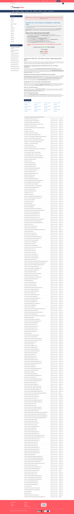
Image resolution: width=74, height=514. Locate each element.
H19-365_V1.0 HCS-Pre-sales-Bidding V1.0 (30, 241)
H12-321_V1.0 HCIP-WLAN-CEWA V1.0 (30, 282)
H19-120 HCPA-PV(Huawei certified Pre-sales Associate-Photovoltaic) (34, 148)
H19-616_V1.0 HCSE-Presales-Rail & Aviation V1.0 (31, 433)
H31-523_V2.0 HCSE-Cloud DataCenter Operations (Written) (33, 312)
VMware (12, 33)
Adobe (12, 18)
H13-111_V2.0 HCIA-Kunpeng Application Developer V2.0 (33, 368)
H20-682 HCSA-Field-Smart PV (29, 231)
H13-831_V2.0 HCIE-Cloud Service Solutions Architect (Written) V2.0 (34, 308)
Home (13, 11)
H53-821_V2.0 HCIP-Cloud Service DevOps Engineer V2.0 (33, 208)
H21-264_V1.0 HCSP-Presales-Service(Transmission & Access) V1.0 (34, 463)
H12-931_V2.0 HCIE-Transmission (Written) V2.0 (31, 349)
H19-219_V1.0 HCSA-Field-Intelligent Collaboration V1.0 (32, 389)
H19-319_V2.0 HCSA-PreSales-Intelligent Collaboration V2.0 (33, 391)
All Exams (22, 11)
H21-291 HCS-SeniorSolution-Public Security (31, 169)
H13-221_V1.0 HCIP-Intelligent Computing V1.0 (31, 291)
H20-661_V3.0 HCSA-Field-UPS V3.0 (29, 454)
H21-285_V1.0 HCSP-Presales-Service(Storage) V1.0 (32, 468)
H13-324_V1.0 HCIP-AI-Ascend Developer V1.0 (31, 240)
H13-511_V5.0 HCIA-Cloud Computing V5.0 (30, 336)
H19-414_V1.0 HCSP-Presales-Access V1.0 (30, 398)
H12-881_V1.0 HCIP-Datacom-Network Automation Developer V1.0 (34, 210)
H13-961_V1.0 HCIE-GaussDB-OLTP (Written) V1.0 (32, 350)
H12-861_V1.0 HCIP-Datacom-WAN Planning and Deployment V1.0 (34, 264)
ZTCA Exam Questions (14, 70)
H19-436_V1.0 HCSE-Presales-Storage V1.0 (30, 421)
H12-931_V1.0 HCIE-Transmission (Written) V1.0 (31, 266)
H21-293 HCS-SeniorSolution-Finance (30, 189)
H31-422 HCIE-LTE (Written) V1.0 (29, 176)
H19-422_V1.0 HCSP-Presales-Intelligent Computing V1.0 (33, 408)
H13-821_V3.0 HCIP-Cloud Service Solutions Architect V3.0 (33, 338)
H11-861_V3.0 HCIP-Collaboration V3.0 (30, 366)
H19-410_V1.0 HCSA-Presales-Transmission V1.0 (31, 394)
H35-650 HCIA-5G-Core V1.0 (28, 192)
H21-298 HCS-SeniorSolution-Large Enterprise (31, 173)
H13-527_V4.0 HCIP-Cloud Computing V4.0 (30, 296)
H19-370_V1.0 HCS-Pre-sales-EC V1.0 (30, 250)
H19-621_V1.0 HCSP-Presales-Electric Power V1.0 (31, 438)
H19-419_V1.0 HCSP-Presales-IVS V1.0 (30, 405)
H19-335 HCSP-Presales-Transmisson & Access (31, 326)
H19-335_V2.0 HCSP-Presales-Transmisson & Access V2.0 (33, 340)
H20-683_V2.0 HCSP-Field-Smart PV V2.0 (30, 357)
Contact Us (45, 11)
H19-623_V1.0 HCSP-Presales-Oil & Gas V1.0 (31, 442)
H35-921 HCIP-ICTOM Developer (29, 150)
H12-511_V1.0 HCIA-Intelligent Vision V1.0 (30, 234)
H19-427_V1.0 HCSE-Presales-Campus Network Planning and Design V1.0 (35, 414)
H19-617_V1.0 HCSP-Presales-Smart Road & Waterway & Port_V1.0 (34, 435)
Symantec (13, 29)
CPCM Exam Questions (15, 62)
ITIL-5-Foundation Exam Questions (15, 50)
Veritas (12, 31)
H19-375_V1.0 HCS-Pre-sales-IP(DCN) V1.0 (30, 254)
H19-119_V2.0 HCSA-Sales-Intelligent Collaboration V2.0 (32, 387)
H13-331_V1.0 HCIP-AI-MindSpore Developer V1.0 (32, 294)
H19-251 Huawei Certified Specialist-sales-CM (31, 118)
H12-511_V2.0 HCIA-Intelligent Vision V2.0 (30, 345)
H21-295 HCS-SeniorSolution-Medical (30, 166)
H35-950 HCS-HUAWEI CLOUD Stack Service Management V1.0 (33, 180)
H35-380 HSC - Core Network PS (29, 131)
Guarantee (27, 11)
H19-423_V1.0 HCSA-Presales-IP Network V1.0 (31, 410)
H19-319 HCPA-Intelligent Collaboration (30, 271)
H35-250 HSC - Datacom (28, 129)
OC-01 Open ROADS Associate (29, 145)
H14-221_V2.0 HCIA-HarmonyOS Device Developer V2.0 (32, 380)
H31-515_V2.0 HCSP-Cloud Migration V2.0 (30, 301)
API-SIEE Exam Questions (15, 68)
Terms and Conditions (44, 53)
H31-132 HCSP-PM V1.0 (28, 486)
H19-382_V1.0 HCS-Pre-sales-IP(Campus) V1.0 (31, 257)
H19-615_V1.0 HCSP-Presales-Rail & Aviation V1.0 (31, 431)
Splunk (12, 35)
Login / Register (51, 11)
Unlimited (40, 11)
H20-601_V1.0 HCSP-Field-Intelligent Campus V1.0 (32, 452)
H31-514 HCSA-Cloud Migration (29, 206)
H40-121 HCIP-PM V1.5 (27, 493)
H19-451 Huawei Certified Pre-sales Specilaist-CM (31, 122)
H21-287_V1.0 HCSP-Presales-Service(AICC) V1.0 (31, 470)
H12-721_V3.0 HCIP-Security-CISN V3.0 (30, 285)
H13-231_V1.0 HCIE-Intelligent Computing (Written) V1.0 (33, 268)
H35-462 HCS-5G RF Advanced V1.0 (29, 175)
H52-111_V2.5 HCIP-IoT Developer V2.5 (30, 233)
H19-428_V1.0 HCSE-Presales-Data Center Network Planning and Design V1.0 (36, 415)
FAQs (31, 11)
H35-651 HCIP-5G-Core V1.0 (28, 224)
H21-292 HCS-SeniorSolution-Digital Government (31, 187)
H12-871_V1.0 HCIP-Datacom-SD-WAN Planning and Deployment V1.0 (34, 229)
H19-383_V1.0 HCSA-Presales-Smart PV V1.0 (31, 329)
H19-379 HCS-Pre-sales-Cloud (28, 201)
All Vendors (17, 11)
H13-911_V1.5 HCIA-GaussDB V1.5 (29, 199)
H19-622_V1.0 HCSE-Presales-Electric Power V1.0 (31, 440)
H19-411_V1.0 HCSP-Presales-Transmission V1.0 (31, 396)
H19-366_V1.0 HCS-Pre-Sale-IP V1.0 (29, 243)
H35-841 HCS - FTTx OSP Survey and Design (31, 143)
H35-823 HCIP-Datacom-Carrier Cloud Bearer (31, 310)
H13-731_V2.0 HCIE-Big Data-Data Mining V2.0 (31, 178)
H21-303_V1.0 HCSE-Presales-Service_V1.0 (30, 473)
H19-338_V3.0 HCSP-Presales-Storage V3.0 (30, 352)
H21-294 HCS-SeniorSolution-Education (30, 164)
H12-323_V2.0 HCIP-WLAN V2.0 (29, 343)
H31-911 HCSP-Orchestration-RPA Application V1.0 (32, 213)
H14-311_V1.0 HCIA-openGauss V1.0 (30, 292)
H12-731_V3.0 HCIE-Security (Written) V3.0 (30, 373)
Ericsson (12, 39)
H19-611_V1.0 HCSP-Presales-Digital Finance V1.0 (31, 426)
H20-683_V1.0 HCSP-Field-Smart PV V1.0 (30, 259)
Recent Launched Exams (14, 45)
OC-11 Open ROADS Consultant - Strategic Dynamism (32, 152)
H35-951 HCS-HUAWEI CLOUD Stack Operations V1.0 (32, 182)
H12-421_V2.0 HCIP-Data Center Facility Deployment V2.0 (33, 220)
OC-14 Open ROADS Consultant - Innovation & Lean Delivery (33, 155)
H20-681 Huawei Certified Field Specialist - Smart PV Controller (33, 124)
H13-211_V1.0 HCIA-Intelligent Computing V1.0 (31, 289)
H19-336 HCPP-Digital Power (28, 280)
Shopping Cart (13, 3)
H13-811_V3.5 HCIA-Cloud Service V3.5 (30, 377)
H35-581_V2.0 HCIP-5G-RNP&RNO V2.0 (30, 305)
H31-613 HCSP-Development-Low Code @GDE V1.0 (32, 489)
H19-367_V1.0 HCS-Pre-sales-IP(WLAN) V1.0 (31, 245)
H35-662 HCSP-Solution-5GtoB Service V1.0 (31, 278)
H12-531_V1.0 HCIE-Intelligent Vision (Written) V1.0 (32, 319)
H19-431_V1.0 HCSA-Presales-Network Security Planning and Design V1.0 (35, 417)
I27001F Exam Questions (15, 66)
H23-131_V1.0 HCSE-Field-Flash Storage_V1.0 (31, 484)
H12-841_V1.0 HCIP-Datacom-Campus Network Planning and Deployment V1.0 (36, 261)
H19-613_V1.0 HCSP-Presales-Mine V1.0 (30, 428)
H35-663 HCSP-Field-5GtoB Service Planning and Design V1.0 (33, 287)
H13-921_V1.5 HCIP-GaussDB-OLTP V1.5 (30, 227)
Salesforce (13, 27)
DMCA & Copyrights (27, 506)
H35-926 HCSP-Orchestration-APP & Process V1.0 (32, 217)
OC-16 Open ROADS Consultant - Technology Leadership (33, 185)
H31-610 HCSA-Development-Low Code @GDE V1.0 (32, 303)
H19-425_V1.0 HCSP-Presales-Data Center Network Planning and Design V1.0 (36, 412)
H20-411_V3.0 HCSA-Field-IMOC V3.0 (30, 354)
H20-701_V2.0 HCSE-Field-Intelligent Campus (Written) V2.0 (33, 456)
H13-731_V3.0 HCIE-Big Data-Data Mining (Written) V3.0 (32, 375)
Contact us (26, 503)
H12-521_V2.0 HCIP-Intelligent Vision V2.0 (30, 347)
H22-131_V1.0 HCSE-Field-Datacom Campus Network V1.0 (33, 479)
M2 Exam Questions (14, 58)
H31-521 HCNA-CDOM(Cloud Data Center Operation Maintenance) (34, 127)
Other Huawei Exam (28, 100)
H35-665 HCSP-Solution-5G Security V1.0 (30, 331)
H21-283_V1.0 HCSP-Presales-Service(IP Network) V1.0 (32, 466)
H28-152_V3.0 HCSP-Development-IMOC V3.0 (31, 359)
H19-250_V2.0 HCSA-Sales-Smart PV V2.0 (30, 324)
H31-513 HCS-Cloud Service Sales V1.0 (30, 159)
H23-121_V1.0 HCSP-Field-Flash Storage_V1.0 (31, 482)
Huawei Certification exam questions (58, 70)
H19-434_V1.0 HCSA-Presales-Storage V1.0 (30, 419)
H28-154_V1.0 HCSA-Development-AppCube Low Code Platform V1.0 (34, 315)
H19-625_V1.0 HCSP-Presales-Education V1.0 (31, 445)
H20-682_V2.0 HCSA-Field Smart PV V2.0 (30, 356)
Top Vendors (13, 16)
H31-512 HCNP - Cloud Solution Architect (30, 125)
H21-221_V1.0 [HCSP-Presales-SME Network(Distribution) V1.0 (33, 459)
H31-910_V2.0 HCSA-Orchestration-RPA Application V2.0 (33, 361)
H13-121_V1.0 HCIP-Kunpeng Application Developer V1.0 (33, 236)
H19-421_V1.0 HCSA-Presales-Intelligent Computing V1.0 (33, 407)
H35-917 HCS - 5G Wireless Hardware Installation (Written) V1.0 (34, 157)
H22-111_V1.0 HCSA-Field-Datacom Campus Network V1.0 (33, 475)
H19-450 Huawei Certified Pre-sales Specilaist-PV (31, 120)
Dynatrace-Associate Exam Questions (15, 48)
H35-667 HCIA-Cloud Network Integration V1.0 (31, 384)
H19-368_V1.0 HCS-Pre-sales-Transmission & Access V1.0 (33, 247)
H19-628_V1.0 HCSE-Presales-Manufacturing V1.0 (31, 449)
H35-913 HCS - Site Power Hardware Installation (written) (32, 138)
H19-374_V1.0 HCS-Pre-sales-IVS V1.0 (30, 252)
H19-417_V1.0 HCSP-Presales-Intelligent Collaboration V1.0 (33, 401)
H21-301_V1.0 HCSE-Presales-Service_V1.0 (30, 472)
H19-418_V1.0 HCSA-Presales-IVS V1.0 (30, 403)
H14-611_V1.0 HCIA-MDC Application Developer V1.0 (32, 298)
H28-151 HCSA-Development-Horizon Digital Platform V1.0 (33, 196)
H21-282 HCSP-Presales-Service (29, 317)
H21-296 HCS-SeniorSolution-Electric (29, 171)
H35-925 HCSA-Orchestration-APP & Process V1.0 (32, 215)
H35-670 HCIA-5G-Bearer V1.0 (29, 194)
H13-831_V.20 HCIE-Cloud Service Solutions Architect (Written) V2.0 (34, 496)
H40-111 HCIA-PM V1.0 (28, 491)
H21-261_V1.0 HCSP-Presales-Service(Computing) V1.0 (32, 461)
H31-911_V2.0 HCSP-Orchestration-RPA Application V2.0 (33, 363)
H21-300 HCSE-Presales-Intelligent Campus (31, 299)
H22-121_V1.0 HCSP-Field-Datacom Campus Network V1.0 (33, 477)
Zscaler (12, 41)
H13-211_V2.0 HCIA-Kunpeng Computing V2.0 (31, 370)
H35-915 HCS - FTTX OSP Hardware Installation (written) (32, 141)
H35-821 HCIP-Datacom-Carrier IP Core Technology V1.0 (32, 273)
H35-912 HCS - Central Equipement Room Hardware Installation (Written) (35, 136)
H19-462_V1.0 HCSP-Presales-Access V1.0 (30, 424)
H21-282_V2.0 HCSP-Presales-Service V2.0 (30, 465)
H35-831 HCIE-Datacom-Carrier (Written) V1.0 (31, 322)
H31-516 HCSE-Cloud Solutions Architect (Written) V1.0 (32, 238)
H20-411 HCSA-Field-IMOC (28, 203)
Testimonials (35, 11)
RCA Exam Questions (14, 64)
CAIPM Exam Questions (15, 60)
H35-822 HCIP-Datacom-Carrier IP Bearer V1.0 (31, 275)
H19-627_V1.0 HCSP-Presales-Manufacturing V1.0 (31, 447)
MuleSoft (12, 37)
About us (25, 504)
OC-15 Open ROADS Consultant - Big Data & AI (31, 183)
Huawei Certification (20, 13)
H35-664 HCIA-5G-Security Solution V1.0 (30, 382)
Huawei (15, 13)
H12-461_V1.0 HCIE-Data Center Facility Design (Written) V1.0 (33, 222)
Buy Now (60, 227)
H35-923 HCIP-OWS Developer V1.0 (29, 162)
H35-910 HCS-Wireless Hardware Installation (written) (32, 134)
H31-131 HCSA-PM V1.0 (28, 333)
